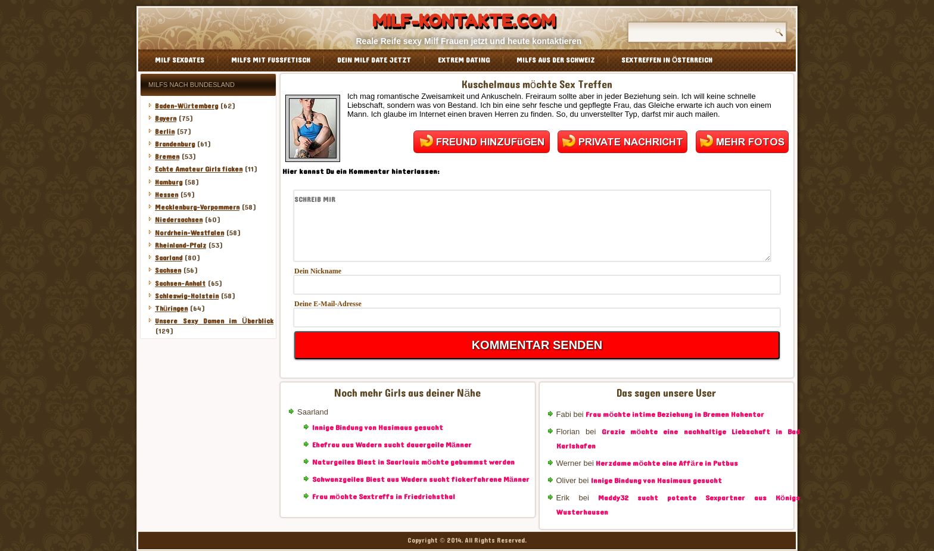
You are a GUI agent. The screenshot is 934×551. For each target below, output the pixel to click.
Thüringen (171, 308)
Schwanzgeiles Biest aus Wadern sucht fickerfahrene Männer (421, 479)
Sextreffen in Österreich (666, 60)
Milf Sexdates (179, 60)
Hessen (166, 194)
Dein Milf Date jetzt (374, 60)
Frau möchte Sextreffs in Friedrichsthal (383, 497)
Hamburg (168, 182)
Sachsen (168, 270)
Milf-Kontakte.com (463, 21)
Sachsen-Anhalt (180, 283)
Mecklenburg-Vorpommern (197, 207)
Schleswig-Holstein (187, 296)
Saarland (168, 257)
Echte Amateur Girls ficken (198, 169)
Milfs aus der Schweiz (555, 60)
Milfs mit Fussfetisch (270, 60)
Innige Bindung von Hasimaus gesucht (377, 428)
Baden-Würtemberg (186, 106)
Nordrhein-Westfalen (189, 232)
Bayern (165, 118)
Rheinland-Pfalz (180, 245)
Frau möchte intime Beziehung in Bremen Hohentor (675, 414)
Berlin (165, 131)
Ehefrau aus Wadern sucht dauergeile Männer (392, 445)
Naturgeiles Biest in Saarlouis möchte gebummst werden (413, 462)
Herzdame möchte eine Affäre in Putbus (666, 463)
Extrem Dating (464, 60)
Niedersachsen (179, 219)
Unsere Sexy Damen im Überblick (214, 321)
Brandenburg (175, 144)
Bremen (167, 156)
